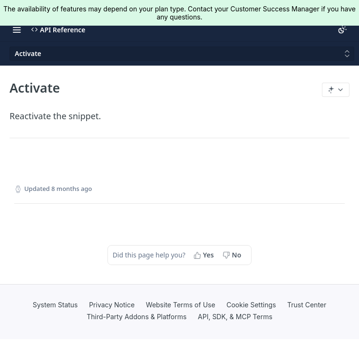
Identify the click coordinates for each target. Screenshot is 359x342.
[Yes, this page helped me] (204, 255)
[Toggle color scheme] (342, 29)
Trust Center (306, 305)
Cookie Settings (251, 305)
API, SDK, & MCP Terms (235, 317)
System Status (55, 305)
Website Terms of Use (180, 305)
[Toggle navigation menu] (17, 29)
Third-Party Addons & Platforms (136, 317)
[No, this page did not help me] (233, 255)
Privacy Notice (112, 305)
